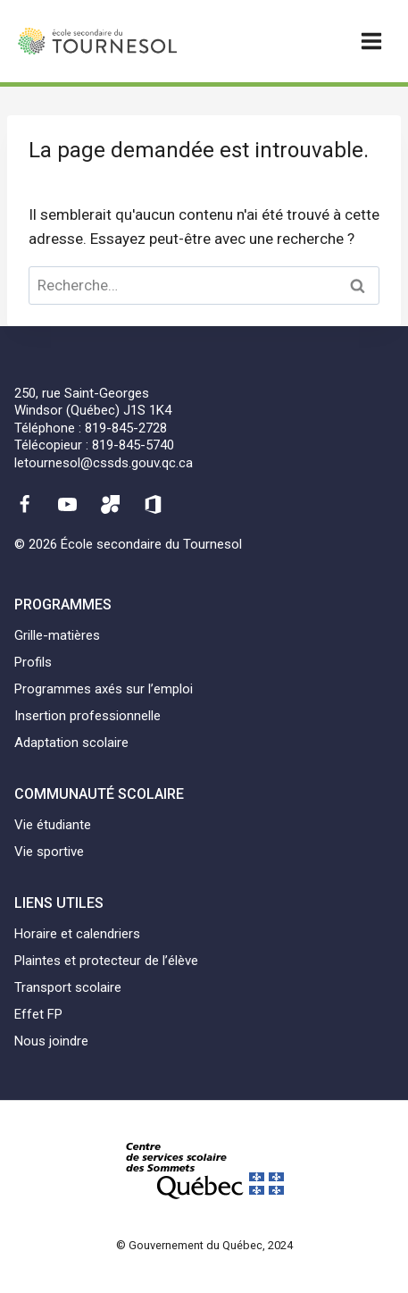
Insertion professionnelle (87, 716)
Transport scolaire (67, 987)
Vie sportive (49, 852)
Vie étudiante (52, 825)
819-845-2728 (126, 428)
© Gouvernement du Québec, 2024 (204, 1245)
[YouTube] (67, 504)
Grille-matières (57, 635)
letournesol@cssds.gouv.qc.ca (103, 463)
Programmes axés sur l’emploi (103, 689)
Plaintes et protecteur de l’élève (106, 961)
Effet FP (38, 1014)
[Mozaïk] (110, 504)
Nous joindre (51, 1041)
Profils (33, 662)
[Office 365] (153, 504)
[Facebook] (24, 504)
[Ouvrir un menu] (371, 40)
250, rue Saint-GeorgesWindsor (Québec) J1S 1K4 (92, 402)
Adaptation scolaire (71, 743)
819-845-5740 (133, 445)
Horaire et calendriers (77, 934)
